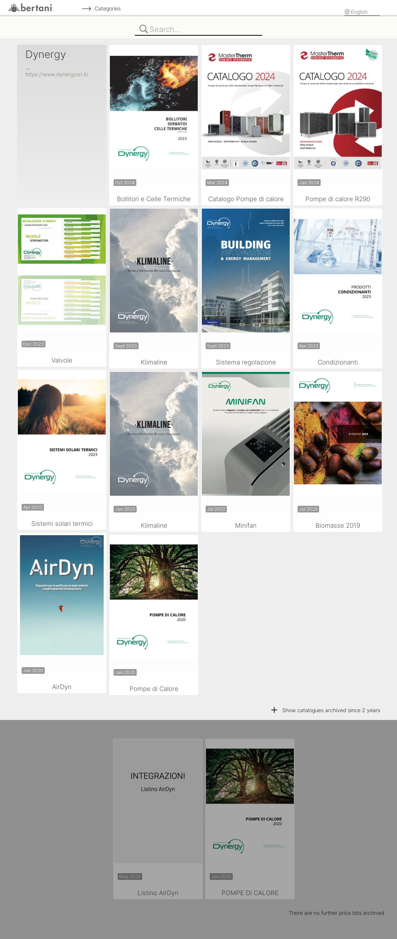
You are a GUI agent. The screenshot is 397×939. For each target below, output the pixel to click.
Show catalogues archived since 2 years (325, 710)
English (360, 12)
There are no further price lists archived (336, 913)
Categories (107, 8)
